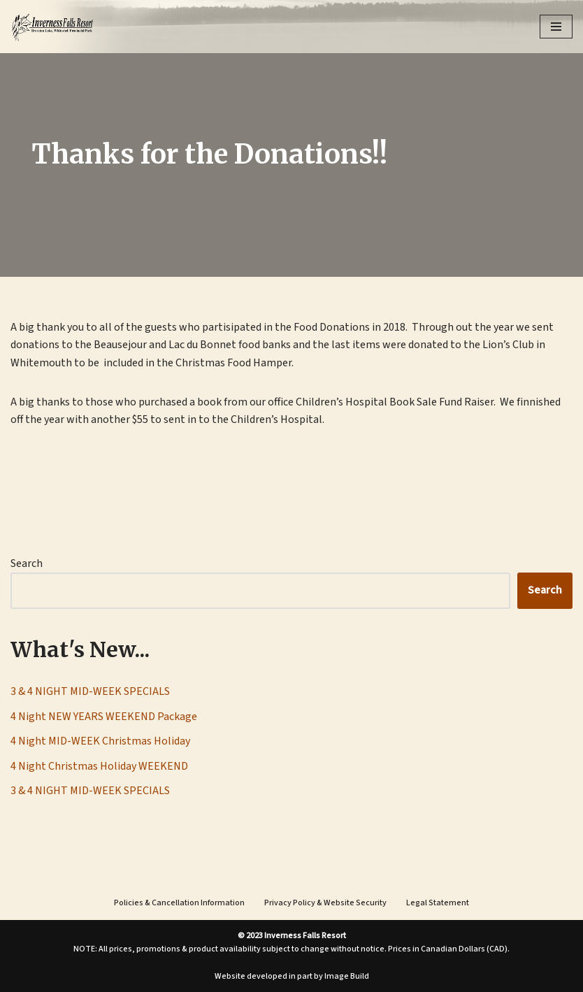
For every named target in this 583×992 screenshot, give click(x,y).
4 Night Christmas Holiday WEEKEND (99, 766)
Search (26, 563)
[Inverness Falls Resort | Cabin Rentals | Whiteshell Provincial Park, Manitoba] (52, 26)
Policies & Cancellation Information (179, 903)
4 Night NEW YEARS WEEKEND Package (103, 716)
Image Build (346, 976)
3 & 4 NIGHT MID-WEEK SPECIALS (90, 691)
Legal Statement (437, 903)
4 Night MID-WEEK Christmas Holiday (100, 741)
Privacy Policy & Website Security (325, 903)
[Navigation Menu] (556, 26)
